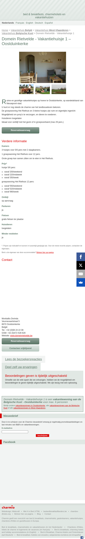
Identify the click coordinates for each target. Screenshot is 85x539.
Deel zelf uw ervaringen (21, 367)
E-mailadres (7, 428)
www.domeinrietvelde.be (21, 335)
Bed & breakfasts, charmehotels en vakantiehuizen (23, 527)
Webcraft (16, 511)
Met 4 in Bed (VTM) (31, 511)
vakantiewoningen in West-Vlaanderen (29, 408)
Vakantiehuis (21, 30)
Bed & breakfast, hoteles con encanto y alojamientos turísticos (42, 535)
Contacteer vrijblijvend (20, 348)
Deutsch (39, 23)
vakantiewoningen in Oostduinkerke (30, 405)
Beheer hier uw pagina (45, 252)
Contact (48, 514)
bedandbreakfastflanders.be (55, 511)
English (29, 23)
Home (5, 30)
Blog (39, 514)
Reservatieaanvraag (20, 130)
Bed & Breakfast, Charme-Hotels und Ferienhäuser (61, 532)
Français (20, 23)
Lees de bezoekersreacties (23, 359)
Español (49, 23)
